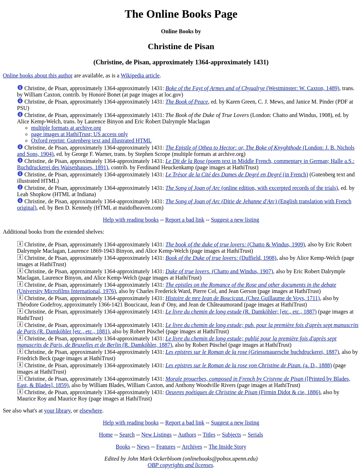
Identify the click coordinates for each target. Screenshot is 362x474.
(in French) (236, 174)
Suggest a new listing (235, 220)
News (143, 447)
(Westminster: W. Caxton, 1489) (252, 88)
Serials (255, 435)
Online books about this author (37, 75)
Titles (209, 435)
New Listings (156, 435)
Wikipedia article (140, 75)
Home (106, 435)
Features (165, 447)
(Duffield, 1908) (220, 258)
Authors (187, 435)
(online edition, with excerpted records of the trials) (251, 188)
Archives (192, 447)
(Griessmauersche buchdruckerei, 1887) (252, 352)
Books (123, 447)
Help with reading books (131, 220)
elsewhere (91, 411)
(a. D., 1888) (248, 365)
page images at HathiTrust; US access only (79, 134)
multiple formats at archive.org (66, 128)
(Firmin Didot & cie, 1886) (242, 392)
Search (127, 435)
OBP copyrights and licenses (180, 465)
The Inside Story (227, 447)
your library (57, 411)
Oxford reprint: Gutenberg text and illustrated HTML (91, 140)
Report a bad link (184, 220)
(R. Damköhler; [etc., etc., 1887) (241, 312)
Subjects (231, 435)
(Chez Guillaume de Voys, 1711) (242, 298)
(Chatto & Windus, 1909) (235, 244)
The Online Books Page (180, 13)
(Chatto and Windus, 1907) (219, 271)
